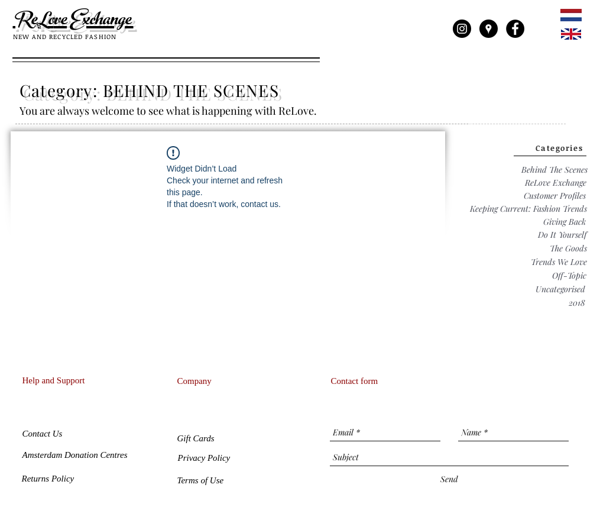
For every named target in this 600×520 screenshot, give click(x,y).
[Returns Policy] (49, 479)
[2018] (577, 302)
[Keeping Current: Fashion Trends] (528, 208)
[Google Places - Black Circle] (488, 29)
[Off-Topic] (569, 275)
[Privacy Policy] (204, 458)
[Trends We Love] (559, 262)
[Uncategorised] (560, 289)
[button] (196, 439)
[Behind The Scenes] (554, 169)
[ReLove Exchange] (555, 182)
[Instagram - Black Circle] (462, 29)
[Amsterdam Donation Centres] (79, 455)
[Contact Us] (43, 434)
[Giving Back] (564, 221)
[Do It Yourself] (562, 234)
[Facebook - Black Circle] (515, 29)
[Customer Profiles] (555, 195)
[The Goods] (568, 248)
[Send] (449, 479)
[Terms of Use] (201, 480)
